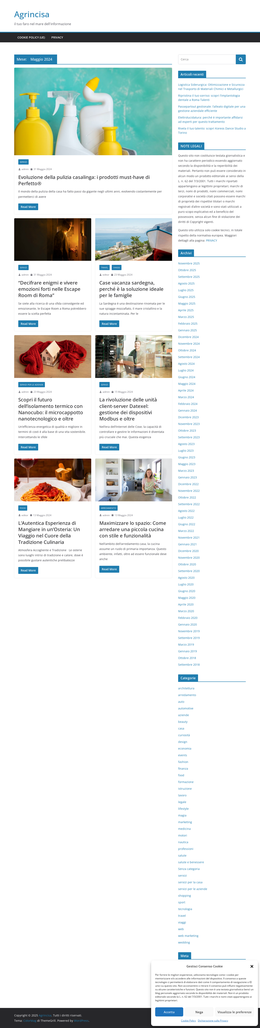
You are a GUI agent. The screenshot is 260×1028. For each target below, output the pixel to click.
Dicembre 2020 (188, 551)
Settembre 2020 (189, 571)
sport (181, 902)
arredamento (108, 508)
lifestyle (183, 809)
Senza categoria (189, 869)
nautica (183, 842)
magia (182, 815)
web (181, 929)
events (182, 755)
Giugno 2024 (186, 377)
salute (182, 855)
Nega (199, 1012)
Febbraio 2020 (187, 618)
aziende (183, 715)
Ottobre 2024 (187, 350)
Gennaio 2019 (187, 651)
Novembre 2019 (189, 631)
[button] (252, 966)
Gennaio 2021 (187, 544)
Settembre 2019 (189, 638)
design (182, 742)
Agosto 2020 (186, 578)
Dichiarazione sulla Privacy (213, 1020)
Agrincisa (32, 14)
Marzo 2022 (186, 531)
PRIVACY (211, 240)
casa (181, 728)
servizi (23, 161)
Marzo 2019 (186, 644)
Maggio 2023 (186, 464)
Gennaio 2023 (187, 477)
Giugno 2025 (186, 297)
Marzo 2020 (186, 611)
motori (182, 835)
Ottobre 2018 (187, 658)
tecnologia (185, 909)
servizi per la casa (190, 882)
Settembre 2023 (189, 437)
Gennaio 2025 (187, 330)
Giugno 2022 (186, 524)
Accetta (169, 1012)
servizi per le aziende (31, 384)
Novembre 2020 (189, 557)
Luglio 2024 (186, 370)
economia (184, 748)
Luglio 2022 (186, 517)
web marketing (188, 936)
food (23, 508)
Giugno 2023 (186, 457)
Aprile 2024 (186, 390)
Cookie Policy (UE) (31, 37)
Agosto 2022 (186, 511)
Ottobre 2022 (187, 497)
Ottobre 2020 (187, 564)
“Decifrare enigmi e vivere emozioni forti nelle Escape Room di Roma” (49, 288)
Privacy (57, 37)
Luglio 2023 (186, 450)
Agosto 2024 (186, 364)
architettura (186, 688)
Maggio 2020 (186, 598)
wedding (184, 942)
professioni (185, 849)
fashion (183, 762)
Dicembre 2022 (188, 484)
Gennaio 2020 (187, 624)
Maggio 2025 (186, 303)
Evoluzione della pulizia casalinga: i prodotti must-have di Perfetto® (84, 180)
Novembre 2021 (189, 537)
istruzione (185, 789)
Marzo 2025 (186, 317)
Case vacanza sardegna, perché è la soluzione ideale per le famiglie (131, 288)
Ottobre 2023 (187, 430)
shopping (184, 895)
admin (25, 169)
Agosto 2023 (186, 444)
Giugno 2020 (186, 591)
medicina (184, 829)
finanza (183, 768)
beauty (182, 722)
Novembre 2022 (189, 491)
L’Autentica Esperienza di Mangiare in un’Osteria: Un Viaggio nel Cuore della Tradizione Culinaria (49, 532)
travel (104, 267)
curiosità (184, 735)
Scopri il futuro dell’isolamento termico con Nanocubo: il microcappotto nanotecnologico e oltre (50, 409)
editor (106, 274)
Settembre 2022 (189, 504)
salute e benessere (191, 862)
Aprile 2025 (186, 310)
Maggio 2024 (186, 384)
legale (182, 802)
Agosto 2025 (186, 283)
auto (181, 702)
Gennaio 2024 (187, 410)
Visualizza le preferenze (235, 1012)
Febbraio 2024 (187, 404)
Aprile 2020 (186, 604)
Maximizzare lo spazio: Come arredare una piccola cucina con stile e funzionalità (132, 529)
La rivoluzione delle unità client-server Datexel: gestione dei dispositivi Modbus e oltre (128, 409)
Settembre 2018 (189, 664)
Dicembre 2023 (188, 417)
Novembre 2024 (189, 344)
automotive (185, 708)
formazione (186, 782)
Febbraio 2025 (187, 323)
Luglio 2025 (186, 290)
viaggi (116, 267)
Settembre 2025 (189, 277)
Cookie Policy (188, 1020)
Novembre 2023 (189, 424)
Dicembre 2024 (188, 337)
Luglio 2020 (186, 584)
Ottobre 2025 (187, 270)
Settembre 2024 (189, 357)
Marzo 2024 (186, 397)
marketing (185, 822)
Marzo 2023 (186, 471)
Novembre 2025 (189, 263)
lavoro (182, 795)
